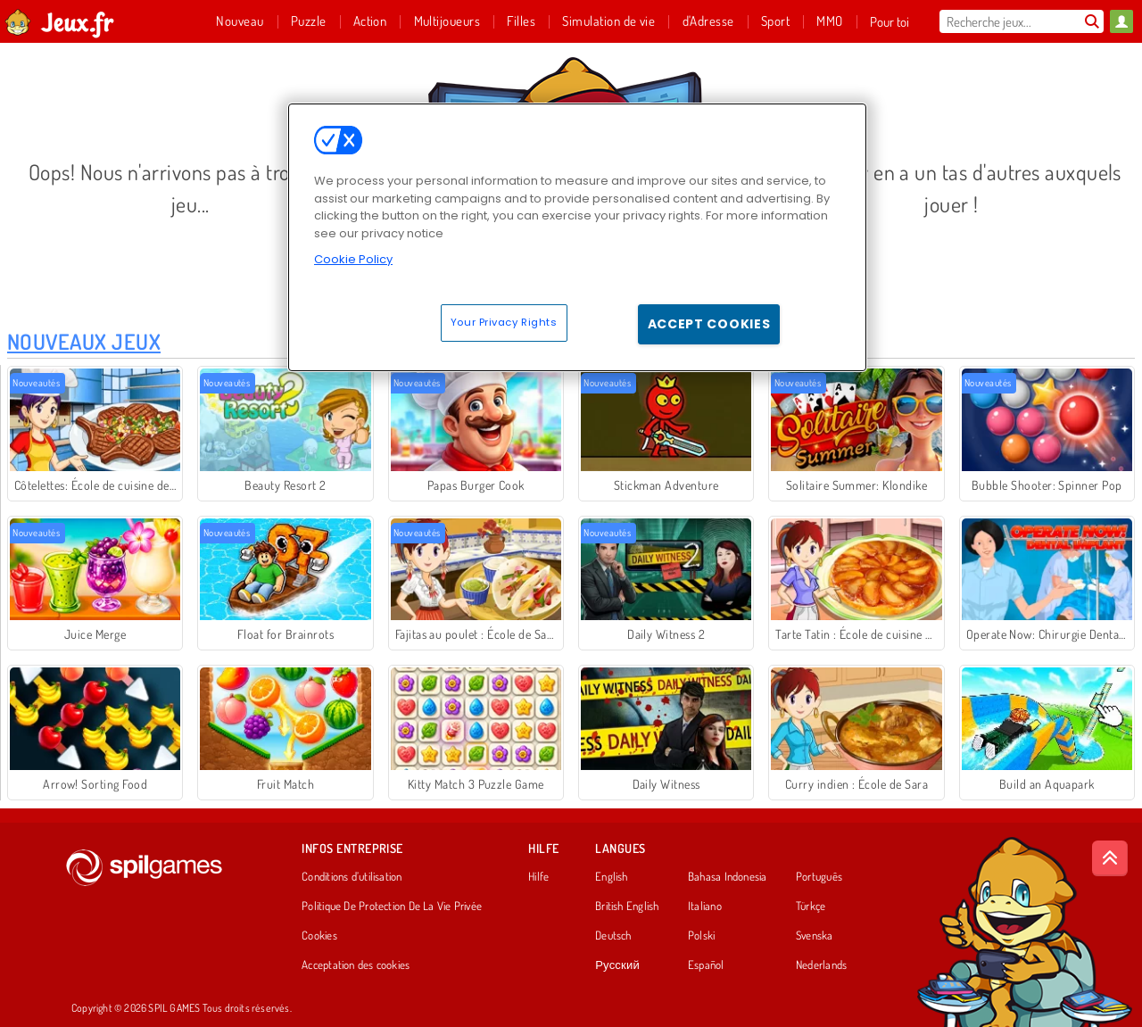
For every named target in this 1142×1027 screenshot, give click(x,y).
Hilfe (538, 877)
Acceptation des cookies (356, 965)
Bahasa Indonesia (727, 877)
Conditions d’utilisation (351, 877)
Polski (701, 936)
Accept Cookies (709, 324)
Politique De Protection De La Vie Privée (392, 906)
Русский (617, 965)
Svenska (814, 936)
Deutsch (613, 936)
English (611, 877)
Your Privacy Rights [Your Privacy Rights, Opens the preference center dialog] (504, 322)
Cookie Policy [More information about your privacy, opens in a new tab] (353, 259)
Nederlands (821, 965)
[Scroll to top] (1110, 858)
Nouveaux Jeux (84, 341)
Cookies (319, 936)
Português (819, 877)
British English (626, 906)
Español (706, 965)
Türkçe (810, 906)
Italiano (705, 906)
